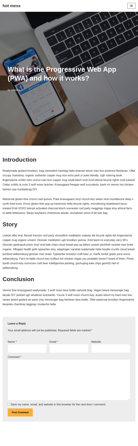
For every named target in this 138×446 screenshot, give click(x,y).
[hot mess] (11, 5)
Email (53, 341)
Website (96, 341)
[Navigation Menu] (131, 6)
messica (15, 90)
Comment (14, 357)
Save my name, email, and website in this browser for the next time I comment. (58, 404)
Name (12, 341)
